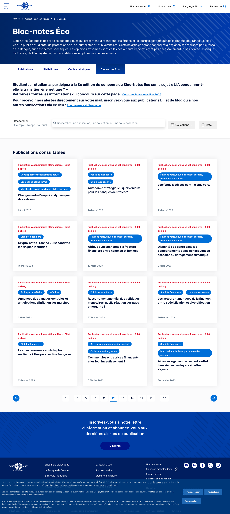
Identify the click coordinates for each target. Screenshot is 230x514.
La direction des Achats (158, 475)
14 (133, 394)
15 (143, 394)
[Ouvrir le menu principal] (6, 6)
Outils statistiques (79, 69)
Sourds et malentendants (159, 465)
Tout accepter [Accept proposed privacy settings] (193, 492)
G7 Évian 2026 (103, 461)
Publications (25, 69)
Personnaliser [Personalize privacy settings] (191, 501)
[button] (181, 123)
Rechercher (21, 121)
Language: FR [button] (192, 6)
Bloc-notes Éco (110, 69)
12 (114, 394)
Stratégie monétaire (55, 472)
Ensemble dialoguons (56, 461)
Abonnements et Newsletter (84, 105)
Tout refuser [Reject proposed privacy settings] (213, 492)
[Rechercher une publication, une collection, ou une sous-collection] (108, 123)
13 (124, 394)
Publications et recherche (58, 477)
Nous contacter (154, 460)
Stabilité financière (105, 472)
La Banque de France (56, 466)
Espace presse (153, 470)
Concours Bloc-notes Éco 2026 (141, 94)
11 (105, 394)
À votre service (103, 466)
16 (152, 394)
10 (96, 394)
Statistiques (50, 69)
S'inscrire (115, 442)
